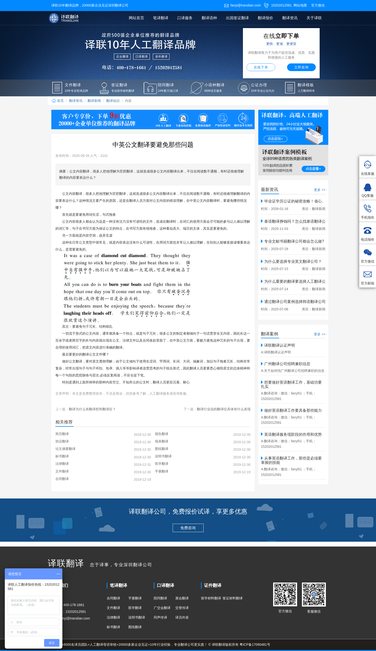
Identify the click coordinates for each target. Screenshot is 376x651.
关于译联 (314, 18)
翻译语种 (209, 18)
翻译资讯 (290, 18)
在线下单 (261, 67)
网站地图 (300, 5)
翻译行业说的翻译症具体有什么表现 (224, 409)
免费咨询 (188, 528)
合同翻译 (113, 598)
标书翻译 (113, 627)
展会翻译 (182, 598)
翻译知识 (113, 101)
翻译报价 (265, 18)
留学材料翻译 (211, 598)
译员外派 (182, 617)
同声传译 (160, 617)
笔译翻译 (160, 18)
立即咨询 (301, 67)
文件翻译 (113, 608)
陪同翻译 (160, 598)
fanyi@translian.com (242, 5)
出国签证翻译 (237, 18)
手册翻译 (135, 598)
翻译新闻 (94, 101)
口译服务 (185, 18)
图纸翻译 (135, 627)
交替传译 (182, 608)
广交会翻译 (162, 608)
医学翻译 (135, 608)
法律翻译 (113, 617)
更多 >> (319, 190)
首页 (57, 101)
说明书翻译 (136, 617)
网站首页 (136, 18)
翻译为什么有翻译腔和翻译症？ (92, 409)
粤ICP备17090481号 (255, 644)
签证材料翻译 (233, 598)
